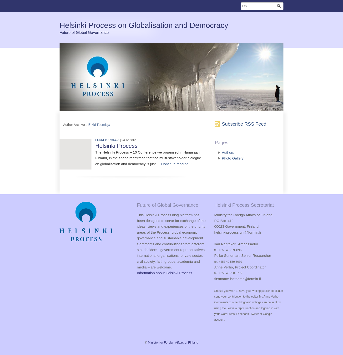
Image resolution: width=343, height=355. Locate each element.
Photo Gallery (232, 158)
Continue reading (177, 164)
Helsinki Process (116, 146)
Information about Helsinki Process (164, 273)
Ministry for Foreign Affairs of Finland (173, 342)
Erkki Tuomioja (99, 125)
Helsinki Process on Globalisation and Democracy (144, 25)
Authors (228, 152)
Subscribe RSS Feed (244, 124)
